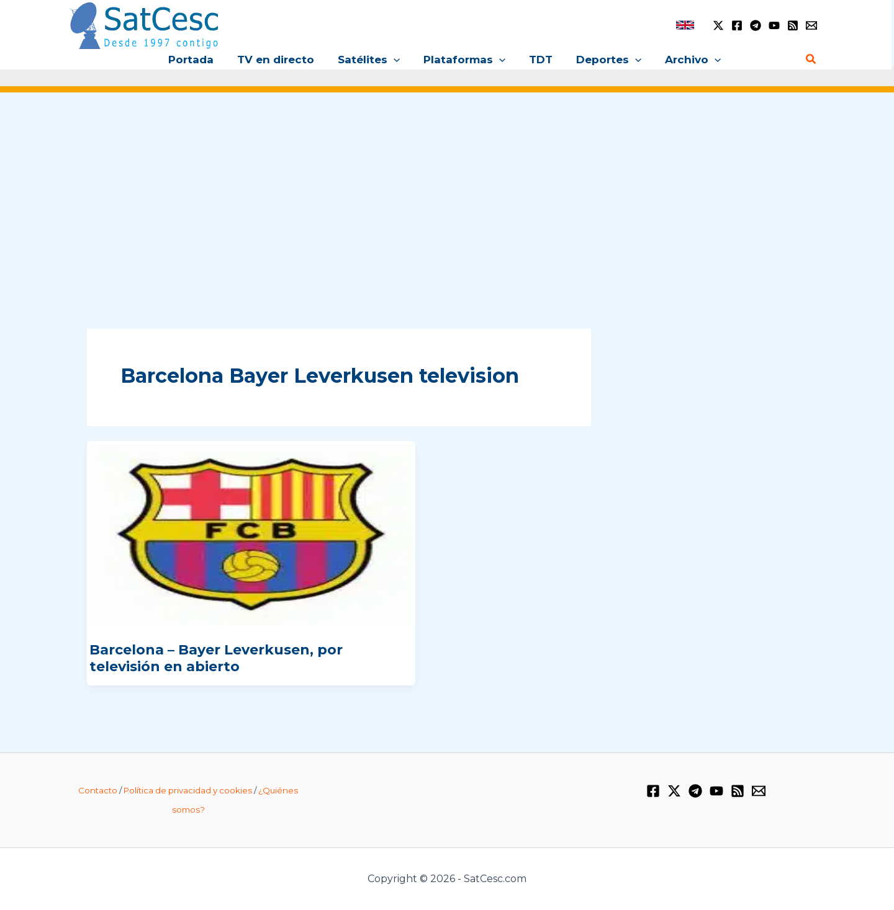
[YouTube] (774, 25)
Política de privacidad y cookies (188, 790)
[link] (685, 25)
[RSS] (792, 25)
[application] (396, 59)
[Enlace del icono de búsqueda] (811, 59)
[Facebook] (737, 25)
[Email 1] (811, 25)
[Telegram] (755, 25)
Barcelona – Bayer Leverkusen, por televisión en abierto (216, 657)
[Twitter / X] (718, 25)
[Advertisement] (447, 197)
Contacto (97, 790)
